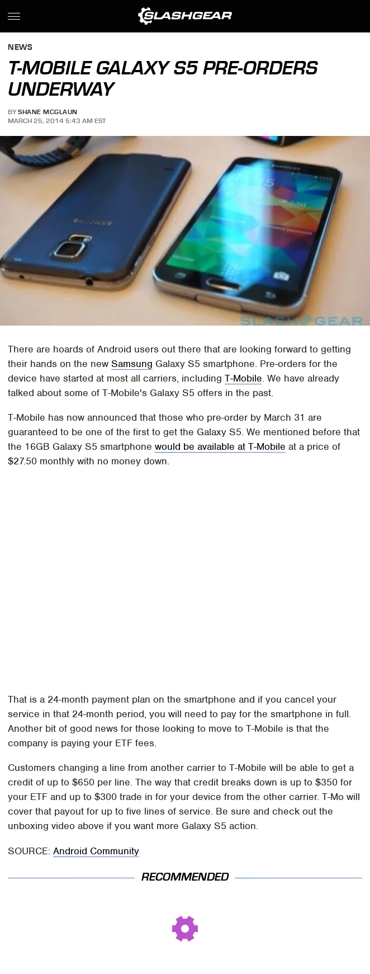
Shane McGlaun (48, 112)
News (20, 47)
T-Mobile (243, 378)
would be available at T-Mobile (220, 446)
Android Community (96, 851)
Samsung (132, 363)
